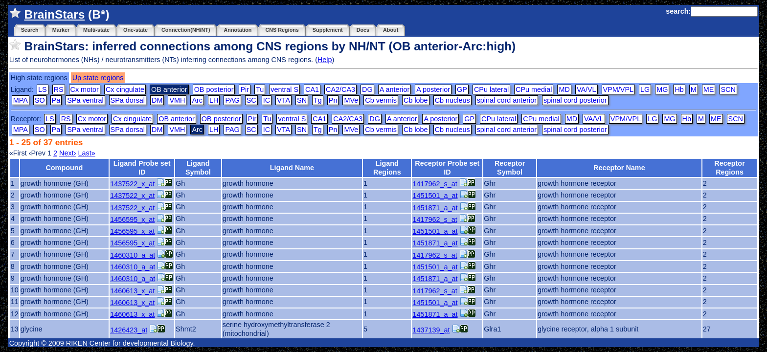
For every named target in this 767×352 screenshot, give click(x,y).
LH (213, 100)
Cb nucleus (452, 100)
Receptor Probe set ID (447, 167)
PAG (232, 100)
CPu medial (534, 89)
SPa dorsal (128, 100)
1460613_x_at (132, 291)
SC (251, 100)
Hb (679, 89)
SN (302, 100)
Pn (333, 100)
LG (645, 89)
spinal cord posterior (575, 100)
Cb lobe (416, 100)
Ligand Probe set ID (142, 167)
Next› (67, 153)
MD (564, 89)
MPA (20, 100)
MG (662, 89)
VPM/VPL (618, 89)
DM (157, 100)
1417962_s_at (434, 184)
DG (367, 89)
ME (708, 89)
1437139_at (431, 330)
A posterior (433, 89)
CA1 (312, 89)
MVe (351, 100)
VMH (177, 100)
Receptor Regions (729, 167)
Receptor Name (619, 168)
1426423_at (128, 330)
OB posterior (214, 89)
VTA (283, 100)
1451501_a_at (434, 195)
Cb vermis (381, 100)
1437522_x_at (132, 184)
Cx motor (84, 89)
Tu (260, 89)
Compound (64, 168)
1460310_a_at (132, 255)
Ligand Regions (387, 167)
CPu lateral (491, 89)
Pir (244, 89)
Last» (86, 153)
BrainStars (54, 14)
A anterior (395, 89)
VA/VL (586, 89)
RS (59, 89)
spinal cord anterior (507, 100)
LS (42, 89)
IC (266, 100)
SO (40, 100)
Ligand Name (292, 168)
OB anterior (176, 119)
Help (324, 60)
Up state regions (98, 78)
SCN (728, 89)
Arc (197, 100)
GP (462, 89)
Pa (56, 100)
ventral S (284, 89)
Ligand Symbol (198, 167)
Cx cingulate (125, 89)
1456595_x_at (132, 219)
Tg (318, 100)
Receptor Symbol (510, 167)
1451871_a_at (434, 208)
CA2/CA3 (340, 89)
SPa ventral (85, 100)
